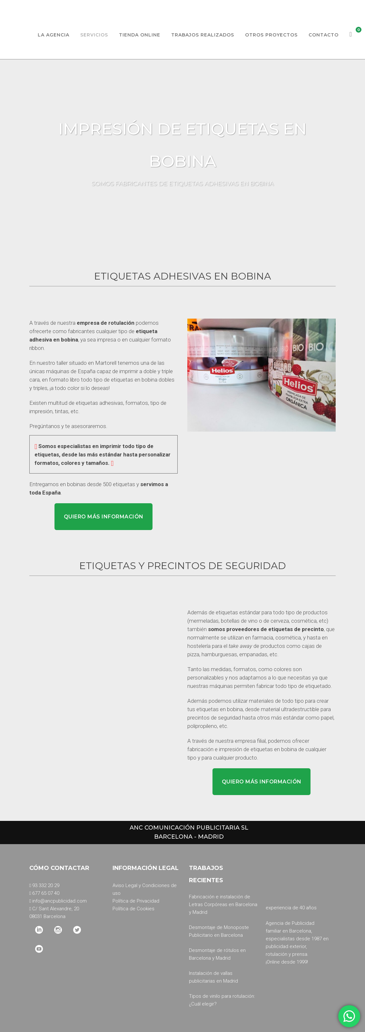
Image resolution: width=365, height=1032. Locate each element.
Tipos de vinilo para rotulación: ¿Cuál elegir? (222, 1000)
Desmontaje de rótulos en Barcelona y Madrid (217, 954)
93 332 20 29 (45, 885)
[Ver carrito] (351, 35)
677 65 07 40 (45, 893)
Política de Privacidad (136, 901)
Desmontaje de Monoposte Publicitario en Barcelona (219, 931)
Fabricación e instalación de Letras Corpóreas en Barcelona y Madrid (223, 904)
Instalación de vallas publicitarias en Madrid (213, 977)
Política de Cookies (133, 909)
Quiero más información (103, 517)
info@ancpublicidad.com (59, 901)
